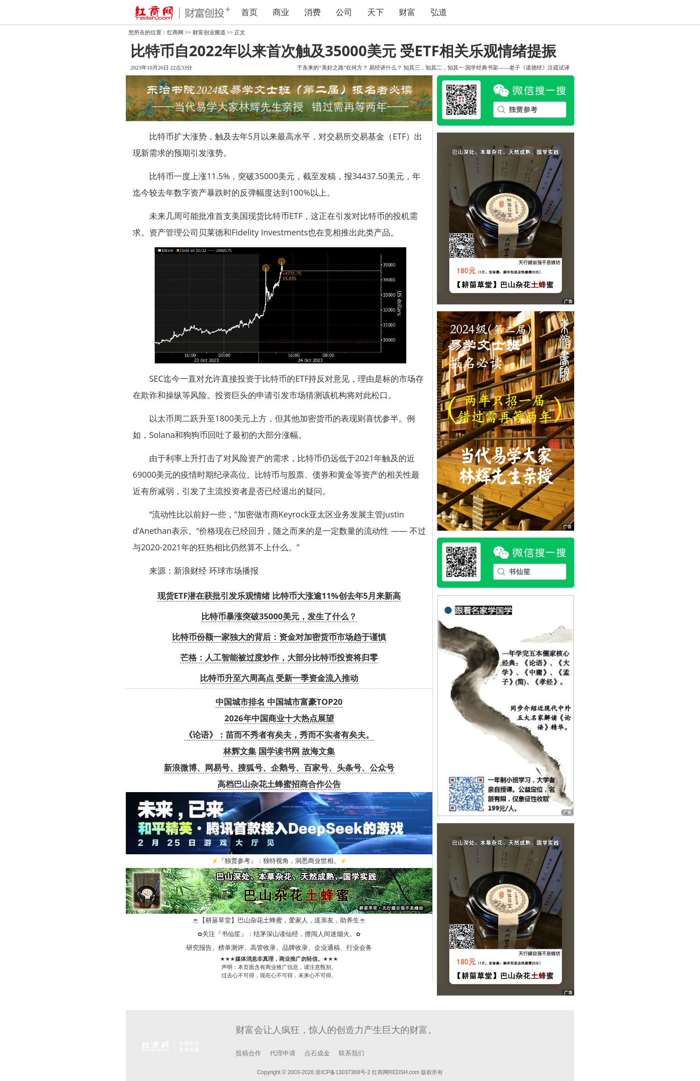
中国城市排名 (240, 701)
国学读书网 (279, 751)
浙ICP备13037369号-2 (342, 1072)
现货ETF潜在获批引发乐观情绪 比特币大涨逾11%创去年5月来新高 (279, 595)
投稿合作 (248, 1053)
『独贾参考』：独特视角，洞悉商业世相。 (279, 860)
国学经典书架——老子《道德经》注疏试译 (517, 67)
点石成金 (317, 1053)
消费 (312, 12)
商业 (281, 12)
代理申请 (283, 1053)
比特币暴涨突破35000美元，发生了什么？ (278, 616)
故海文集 (318, 751)
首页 (249, 12)
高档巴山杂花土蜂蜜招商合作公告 (279, 783)
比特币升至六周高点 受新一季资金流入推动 (279, 677)
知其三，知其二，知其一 (434, 67)
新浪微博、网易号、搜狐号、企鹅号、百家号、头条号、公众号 (279, 767)
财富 (407, 12)
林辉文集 (239, 751)
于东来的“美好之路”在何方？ (332, 67)
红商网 (175, 32)
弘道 (439, 12)
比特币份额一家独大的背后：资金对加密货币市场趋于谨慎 (279, 636)
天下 (375, 12)
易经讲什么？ (385, 67)
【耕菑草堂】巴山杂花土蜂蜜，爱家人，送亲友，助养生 (279, 920)
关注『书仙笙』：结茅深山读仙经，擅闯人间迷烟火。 (279, 934)
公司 (344, 12)
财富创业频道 (209, 32)
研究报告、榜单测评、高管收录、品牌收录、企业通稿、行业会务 (279, 947)
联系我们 (351, 1053)
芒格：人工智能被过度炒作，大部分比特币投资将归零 (279, 657)
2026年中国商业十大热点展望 (279, 718)
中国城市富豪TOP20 (305, 701)
